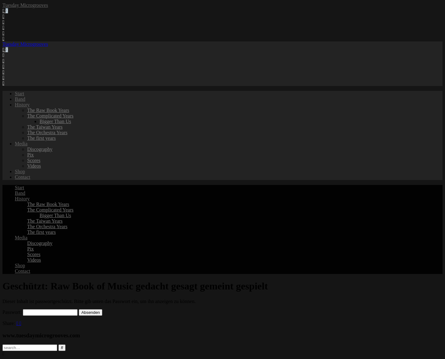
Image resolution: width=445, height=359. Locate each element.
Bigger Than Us (55, 121)
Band (20, 99)
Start (19, 93)
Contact (22, 177)
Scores (33, 160)
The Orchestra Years (47, 132)
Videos (34, 166)
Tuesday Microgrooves (25, 5)
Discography (40, 149)
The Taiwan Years (45, 127)
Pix (30, 154)
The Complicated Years (50, 115)
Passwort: (40, 312)
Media (21, 143)
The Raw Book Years (48, 110)
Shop (20, 171)
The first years (41, 138)
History (22, 104)
